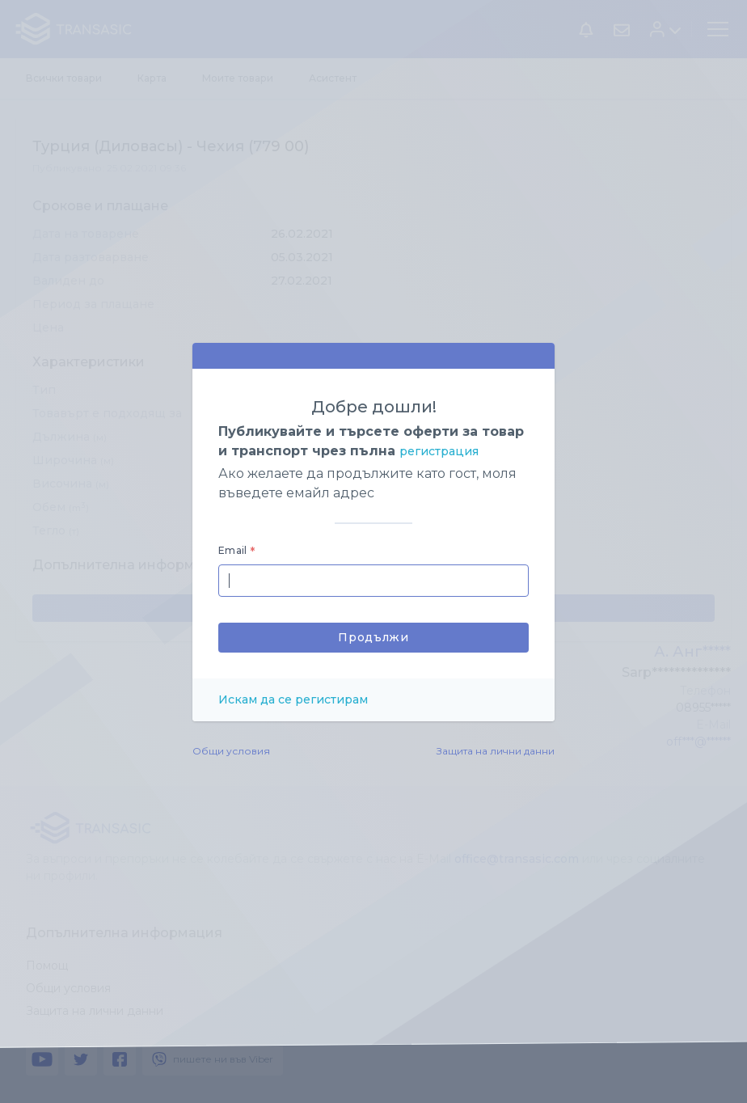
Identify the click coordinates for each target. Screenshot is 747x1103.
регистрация (439, 451)
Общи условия (231, 751)
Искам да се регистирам (293, 699)
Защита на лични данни (496, 751)
